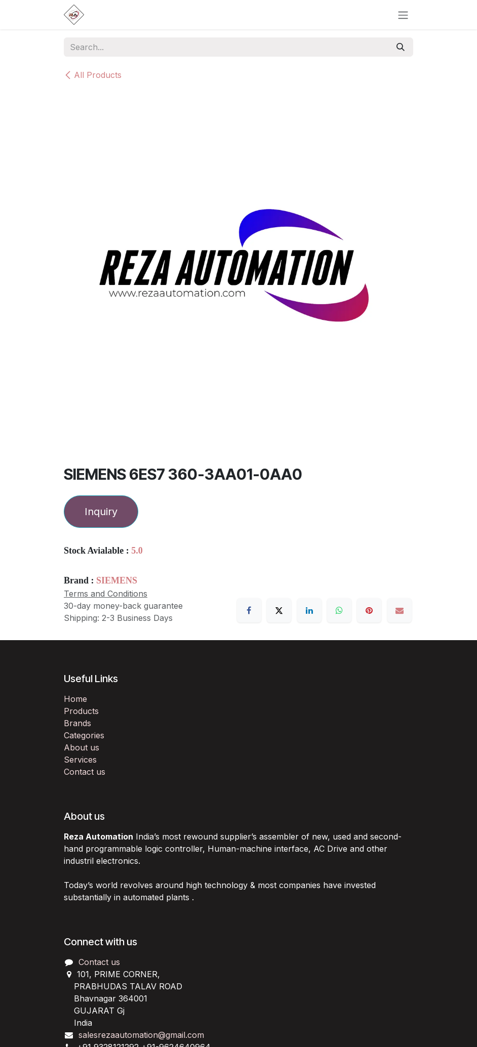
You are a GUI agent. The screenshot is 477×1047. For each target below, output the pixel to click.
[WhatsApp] (339, 610)
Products (81, 711)
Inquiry (101, 512)
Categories (84, 735)
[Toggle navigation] (403, 14)
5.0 (137, 551)
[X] (279, 610)
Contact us (84, 772)
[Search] (400, 47)
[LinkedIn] (309, 610)
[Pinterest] (369, 610)
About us (81, 747)
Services (80, 760)
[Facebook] (249, 610)
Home (75, 699)
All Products (93, 75)
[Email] (399, 610)
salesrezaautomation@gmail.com (141, 1035)
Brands (77, 723)
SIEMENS (116, 580)
